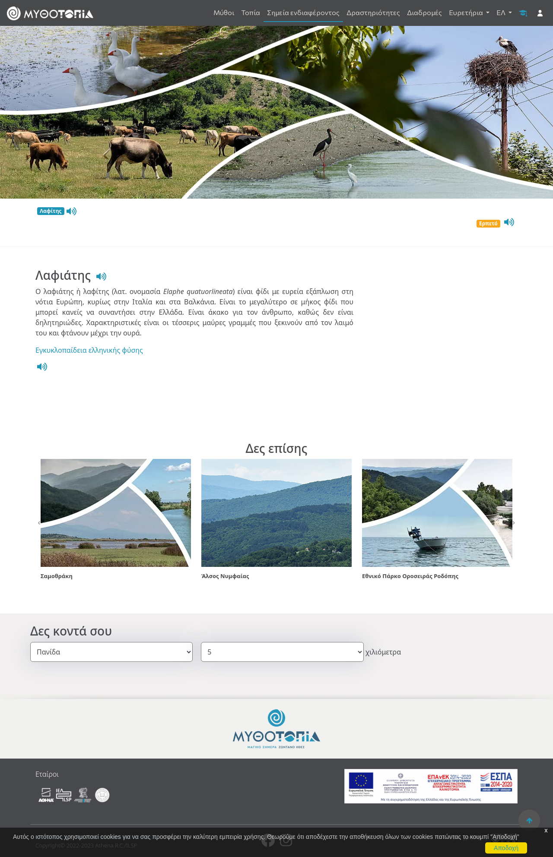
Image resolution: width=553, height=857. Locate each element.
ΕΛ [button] (501, 12)
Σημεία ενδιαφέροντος (303, 12)
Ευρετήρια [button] (466, 12)
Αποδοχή (506, 847)
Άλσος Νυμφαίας (225, 576)
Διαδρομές (424, 12)
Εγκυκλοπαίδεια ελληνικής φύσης (89, 350)
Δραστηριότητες (373, 12)
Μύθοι (223, 12)
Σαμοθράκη (57, 576)
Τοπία (250, 12)
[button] (39, 523)
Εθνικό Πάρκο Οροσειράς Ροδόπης (410, 576)
